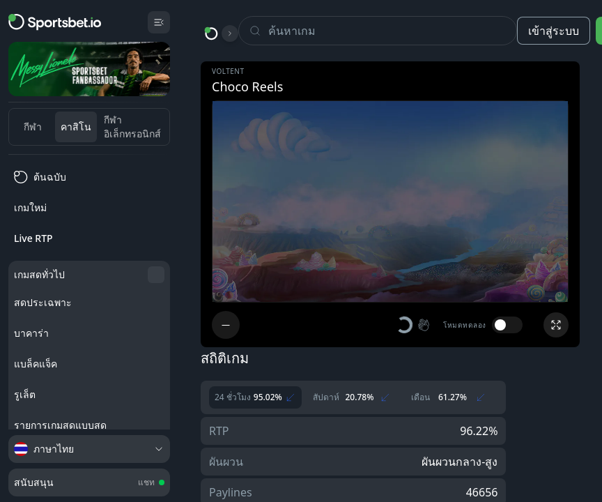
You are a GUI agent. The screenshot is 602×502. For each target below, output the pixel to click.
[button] (414, 325)
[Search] (392, 31)
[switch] (507, 325)
